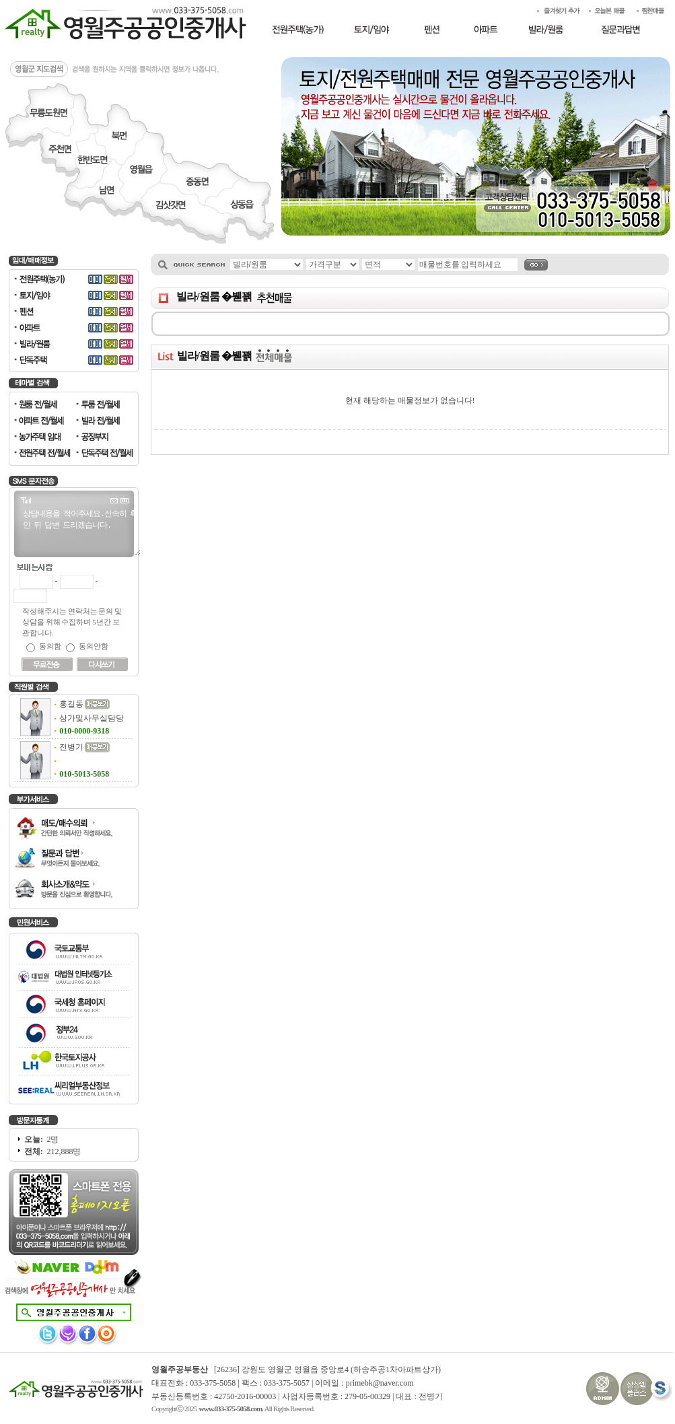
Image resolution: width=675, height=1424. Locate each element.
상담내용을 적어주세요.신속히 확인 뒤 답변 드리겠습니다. (77, 531)
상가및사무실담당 (91, 718)
